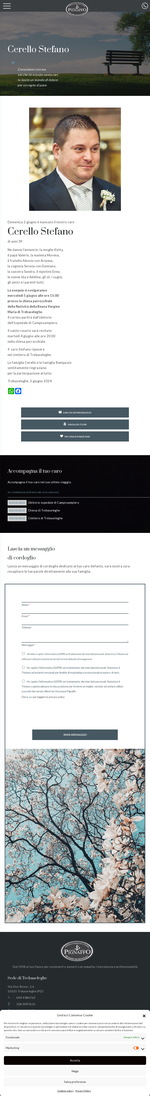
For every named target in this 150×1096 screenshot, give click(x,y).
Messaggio (28, 645)
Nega (75, 1071)
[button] (144, 1015)
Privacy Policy (83, 1090)
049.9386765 (25, 998)
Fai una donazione (74, 436)
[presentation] (51, 717)
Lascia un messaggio (75, 412)
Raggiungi (17, 503)
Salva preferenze (75, 1082)
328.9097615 (25, 1004)
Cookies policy (65, 1090)
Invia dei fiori (75, 424)
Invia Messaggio (75, 735)
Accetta (75, 1060)
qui (31, 697)
